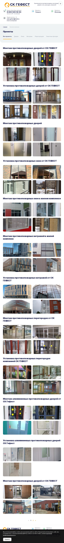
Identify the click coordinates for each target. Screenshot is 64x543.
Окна (22, 36)
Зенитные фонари (52, 36)
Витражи (29, 36)
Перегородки (39, 36)
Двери (16, 36)
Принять (7, 539)
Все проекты (7, 36)
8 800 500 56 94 (14, 12)
